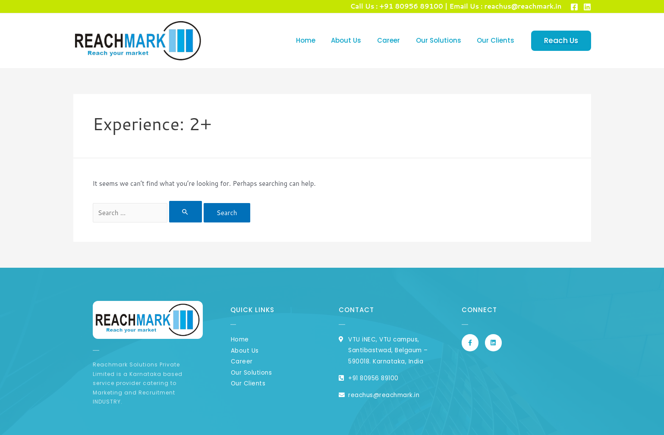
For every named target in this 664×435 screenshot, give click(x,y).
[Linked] (587, 7)
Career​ (395, 40)
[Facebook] (574, 7)
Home (318, 40)
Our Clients (497, 40)
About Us (356, 40)
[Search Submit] (185, 211)
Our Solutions (443, 40)
